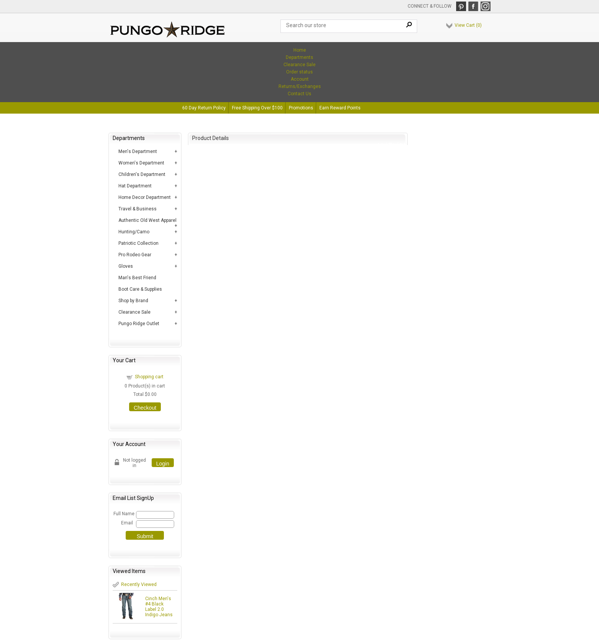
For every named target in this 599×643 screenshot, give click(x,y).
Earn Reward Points (340, 108)
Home (299, 50)
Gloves (125, 266)
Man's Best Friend (137, 277)
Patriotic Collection (138, 243)
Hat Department (135, 186)
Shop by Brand (133, 300)
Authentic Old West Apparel (147, 220)
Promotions (301, 108)
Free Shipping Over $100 (257, 108)
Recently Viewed (139, 584)
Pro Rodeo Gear (134, 254)
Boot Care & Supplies (140, 289)
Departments (299, 57)
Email (127, 523)
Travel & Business (137, 209)
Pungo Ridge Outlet (138, 323)
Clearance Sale (299, 64)
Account (300, 79)
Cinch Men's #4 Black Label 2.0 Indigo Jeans (159, 606)
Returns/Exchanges (299, 86)
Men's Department (137, 151)
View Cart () (468, 25)
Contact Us (299, 93)
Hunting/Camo (133, 231)
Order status (299, 72)
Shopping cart (149, 376)
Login (162, 464)
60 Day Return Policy (204, 108)
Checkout (145, 408)
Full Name (123, 513)
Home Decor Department (144, 197)
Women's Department (141, 163)
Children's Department (141, 174)
